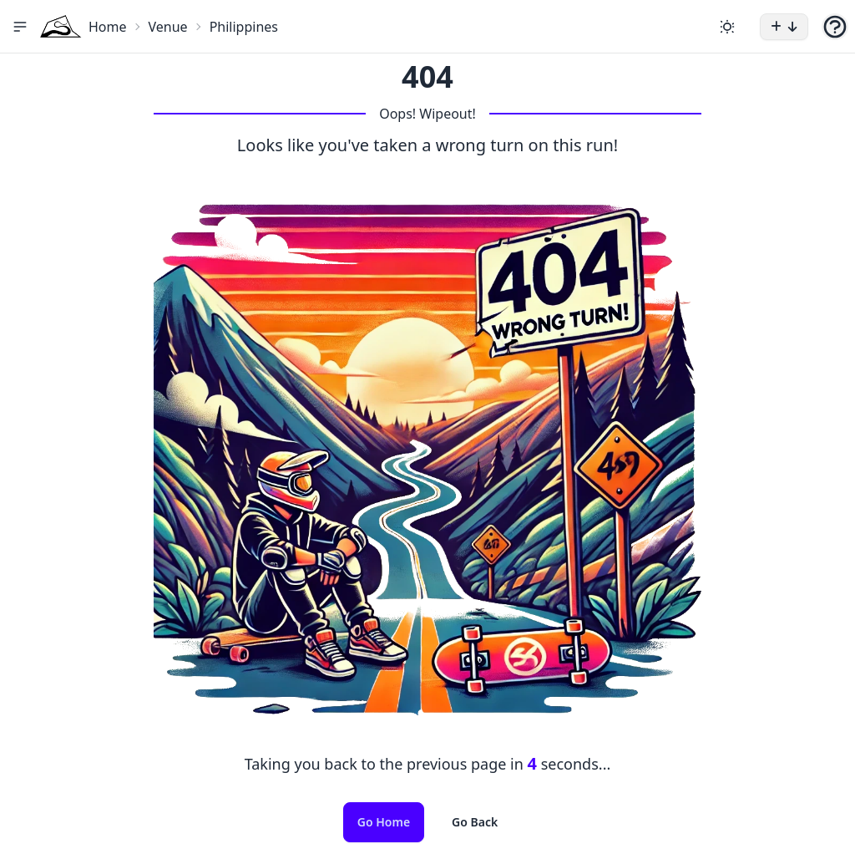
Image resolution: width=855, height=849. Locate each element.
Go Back (475, 822)
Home (108, 27)
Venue (168, 27)
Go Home (383, 822)
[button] (20, 27)
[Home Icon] (61, 26)
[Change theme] (727, 27)
